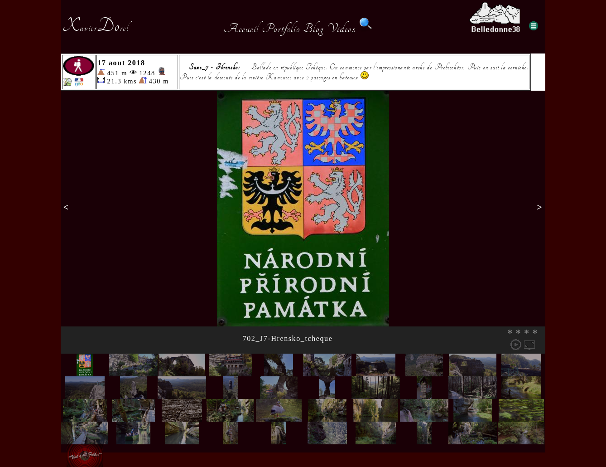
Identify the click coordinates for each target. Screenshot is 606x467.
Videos (341, 28)
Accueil (241, 28)
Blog (313, 28)
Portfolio (281, 28)
